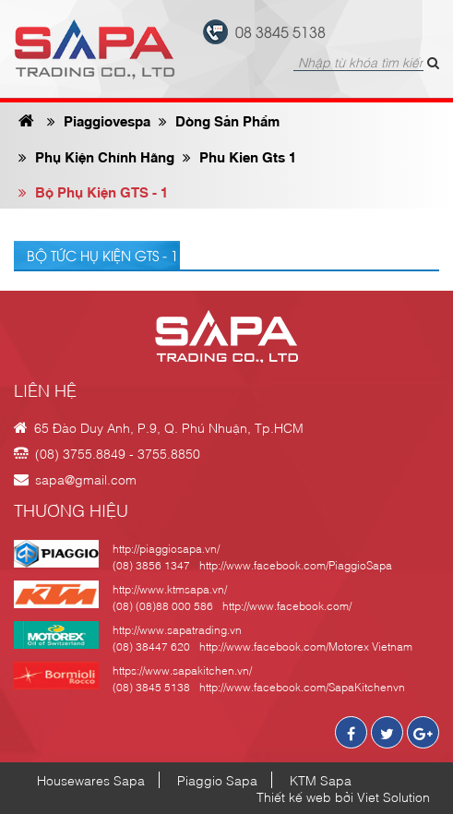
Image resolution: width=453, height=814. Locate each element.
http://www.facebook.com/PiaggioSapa (295, 564)
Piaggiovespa (98, 120)
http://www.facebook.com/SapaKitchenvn (302, 686)
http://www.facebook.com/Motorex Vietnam (305, 646)
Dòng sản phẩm (219, 120)
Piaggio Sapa (217, 780)
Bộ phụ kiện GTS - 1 (93, 191)
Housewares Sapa (91, 780)
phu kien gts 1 (239, 156)
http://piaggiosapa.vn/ (166, 548)
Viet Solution (393, 796)
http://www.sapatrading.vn (177, 629)
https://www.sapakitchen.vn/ (182, 670)
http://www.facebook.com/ (287, 605)
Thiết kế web (293, 796)
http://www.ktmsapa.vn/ (170, 588)
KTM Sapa (321, 780)
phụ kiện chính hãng (96, 156)
